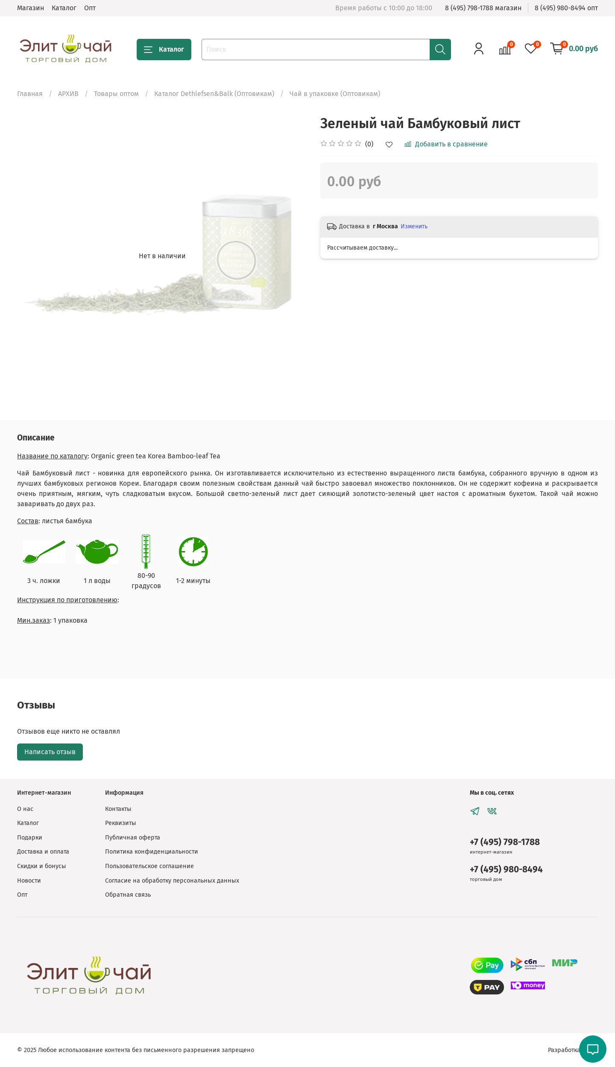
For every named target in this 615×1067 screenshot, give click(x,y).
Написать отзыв (50, 752)
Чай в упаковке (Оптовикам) (335, 94)
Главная (30, 94)
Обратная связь (128, 894)
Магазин (30, 8)
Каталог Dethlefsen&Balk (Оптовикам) (214, 94)
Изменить (414, 226)
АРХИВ (68, 94)
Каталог (64, 8)
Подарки (29, 837)
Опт (90, 8)
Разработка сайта (573, 1050)
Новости (29, 880)
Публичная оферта (132, 837)
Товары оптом (116, 94)
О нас (25, 809)
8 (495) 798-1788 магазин (483, 8)
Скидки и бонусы (41, 866)
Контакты (118, 809)
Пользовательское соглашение (149, 866)
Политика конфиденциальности (151, 851)
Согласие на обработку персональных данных (172, 880)
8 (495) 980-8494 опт (566, 8)
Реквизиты (120, 823)
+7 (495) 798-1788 (505, 842)
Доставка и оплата (43, 851)
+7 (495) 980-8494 (506, 869)
